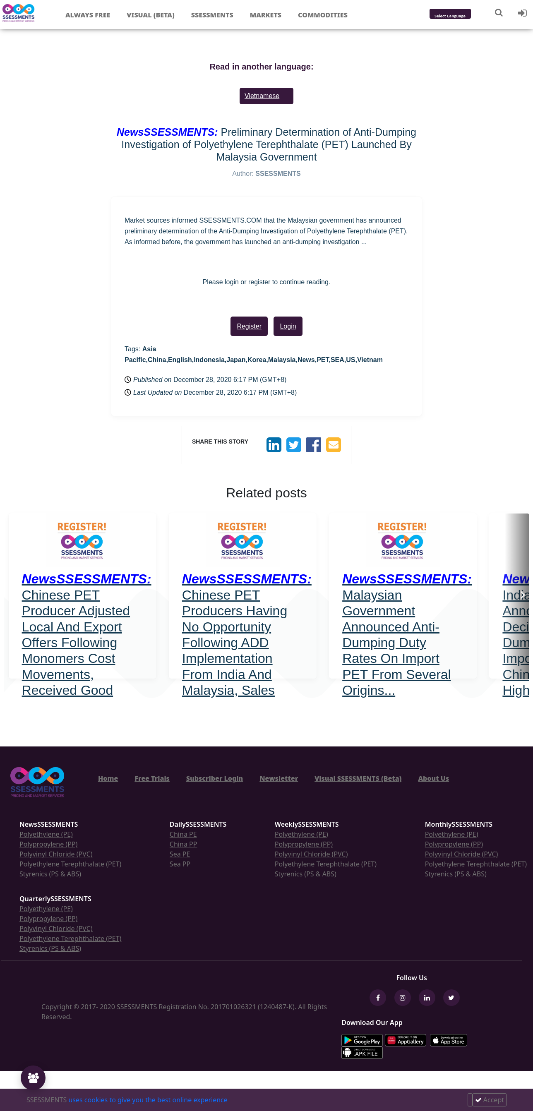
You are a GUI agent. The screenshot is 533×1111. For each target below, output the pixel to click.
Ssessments (212, 14)
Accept (489, 1099)
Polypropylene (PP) (48, 844)
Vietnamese (262, 95)
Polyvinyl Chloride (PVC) (56, 854)
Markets (265, 14)
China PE (183, 834)
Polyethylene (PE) (46, 834)
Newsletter (278, 778)
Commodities (323, 14)
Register (249, 326)
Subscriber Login (214, 778)
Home (108, 778)
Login (288, 326)
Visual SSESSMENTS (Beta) (358, 778)
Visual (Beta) (150, 14)
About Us (433, 778)
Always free (87, 14)
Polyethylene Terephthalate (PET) (70, 864)
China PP (183, 844)
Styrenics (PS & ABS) (50, 873)
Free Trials (152, 778)
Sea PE (180, 854)
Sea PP (180, 864)
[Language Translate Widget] (461, 16)
